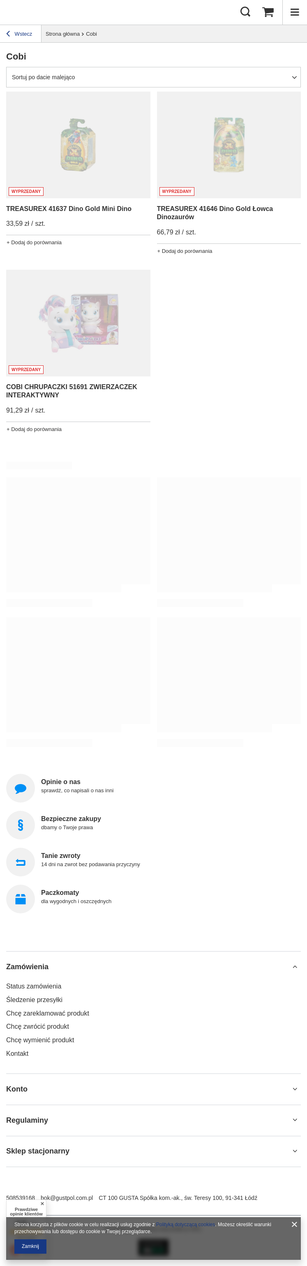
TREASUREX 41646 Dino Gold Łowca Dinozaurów (215, 213)
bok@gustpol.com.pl (67, 1198)
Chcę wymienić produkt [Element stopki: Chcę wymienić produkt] (40, 1040)
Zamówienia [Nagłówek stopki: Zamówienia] (27, 967)
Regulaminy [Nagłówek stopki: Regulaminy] (27, 1120)
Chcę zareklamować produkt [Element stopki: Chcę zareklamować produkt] (47, 1013)
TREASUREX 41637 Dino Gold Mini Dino (69, 208)
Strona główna (63, 34)
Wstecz (19, 35)
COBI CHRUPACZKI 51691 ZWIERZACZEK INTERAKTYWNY (71, 391)
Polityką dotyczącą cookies (185, 1224)
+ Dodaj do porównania (34, 242)
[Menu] (294, 12)
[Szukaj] (245, 12)
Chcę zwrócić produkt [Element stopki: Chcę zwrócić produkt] (37, 1026)
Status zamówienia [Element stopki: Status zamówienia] (33, 986)
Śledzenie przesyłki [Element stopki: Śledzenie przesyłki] (34, 999)
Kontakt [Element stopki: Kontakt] (17, 1053)
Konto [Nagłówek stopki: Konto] (17, 1089)
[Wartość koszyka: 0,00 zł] (268, 12)
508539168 (20, 1198)
